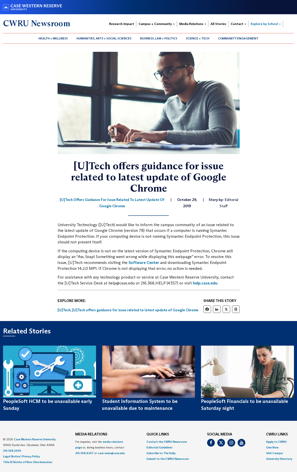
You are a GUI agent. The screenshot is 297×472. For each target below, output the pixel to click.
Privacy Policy (31, 456)
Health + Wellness (53, 38)
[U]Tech (64, 310)
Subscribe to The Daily (161, 453)
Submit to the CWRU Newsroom (167, 459)
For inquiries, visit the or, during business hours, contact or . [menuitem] (100, 447)
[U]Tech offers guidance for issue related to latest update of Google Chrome (135, 310)
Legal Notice (11, 456)
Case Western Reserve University (35, 439)
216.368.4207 (84, 453)
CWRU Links (277, 434)
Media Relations (192, 24)
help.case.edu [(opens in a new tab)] (205, 283)
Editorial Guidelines (159, 447)
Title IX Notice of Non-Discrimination (27, 462)
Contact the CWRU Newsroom (166, 442)
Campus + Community (157, 24)
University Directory (279, 459)
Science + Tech (197, 38)
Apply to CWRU (276, 442)
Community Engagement (238, 38)
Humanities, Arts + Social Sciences (103, 38)
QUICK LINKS (157, 434)
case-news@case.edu (111, 453)
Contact (238, 24)
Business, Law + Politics (158, 38)
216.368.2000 (12, 450)
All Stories (218, 24)
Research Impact (121, 24)
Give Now (272, 447)
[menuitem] (53, 38)
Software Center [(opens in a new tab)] (144, 262)
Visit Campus (274, 453)
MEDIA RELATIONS (91, 434)
